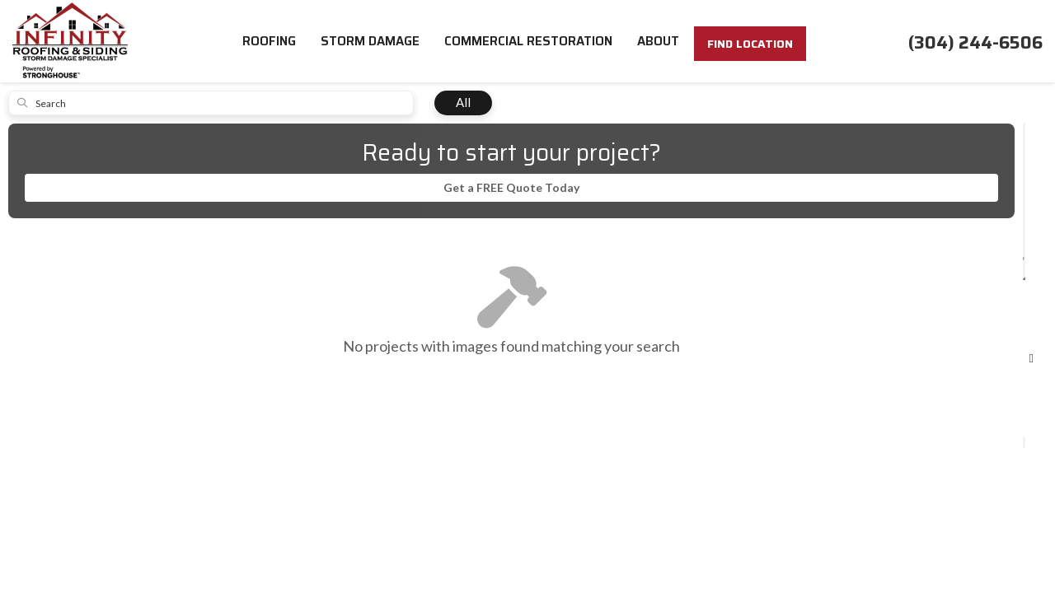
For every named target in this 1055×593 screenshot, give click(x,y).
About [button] (658, 41)
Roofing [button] (269, 41)
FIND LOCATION (750, 44)
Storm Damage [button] (370, 41)
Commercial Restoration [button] (528, 41)
